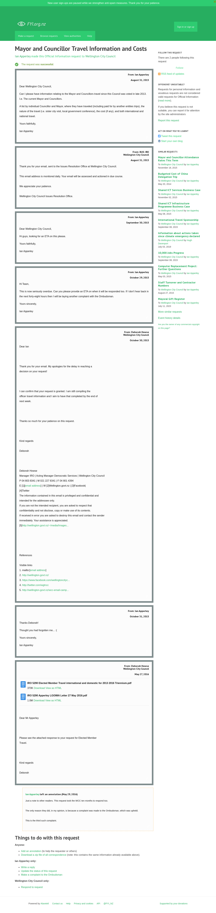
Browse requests (49, 35)
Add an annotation (31, 851)
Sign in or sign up (185, 26)
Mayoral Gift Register (171, 299)
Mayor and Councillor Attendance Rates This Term (178, 158)
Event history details (169, 318)
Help (89, 35)
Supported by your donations (173, 903)
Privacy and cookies (83, 903)
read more (164, 100)
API (98, 903)
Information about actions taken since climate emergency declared (179, 234)
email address (33, 485)
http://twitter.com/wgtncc (35, 585)
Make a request (26, 35)
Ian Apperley (23, 56)
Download (39, 688)
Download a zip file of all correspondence (43, 855)
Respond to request (32, 887)
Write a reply (28, 867)
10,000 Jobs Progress (171, 253)
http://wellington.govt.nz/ (35, 575)
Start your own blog (172, 141)
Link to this (147, 137)
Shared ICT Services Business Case (179, 190)
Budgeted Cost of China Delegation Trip (173, 175)
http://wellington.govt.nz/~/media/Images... (45, 525)
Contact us (57, 903)
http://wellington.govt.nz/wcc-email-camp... (45, 590)
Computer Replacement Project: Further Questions (177, 267)
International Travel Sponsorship (178, 220)
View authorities (72, 35)
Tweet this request (171, 136)
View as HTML (53, 688)
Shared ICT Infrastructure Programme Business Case (174, 205)
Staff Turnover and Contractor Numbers (177, 284)
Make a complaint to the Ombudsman (41, 874)
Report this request (168, 120)
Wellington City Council (100, 56)
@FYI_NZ (108, 903)
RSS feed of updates (172, 74)
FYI (32, 24)
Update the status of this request (39, 871)
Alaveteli (45, 903)
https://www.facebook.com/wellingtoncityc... (46, 580)
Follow (179, 67)
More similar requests (170, 311)
